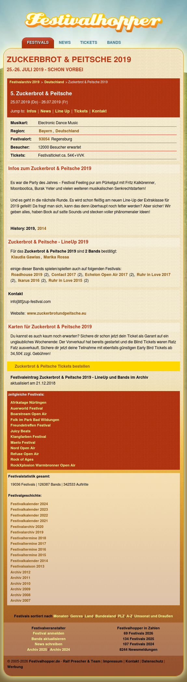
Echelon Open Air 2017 (106, 275)
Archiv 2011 (20, 578)
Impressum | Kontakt (121, 661)
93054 (44, 139)
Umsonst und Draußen (153, 616)
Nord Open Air (22, 448)
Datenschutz (152, 661)
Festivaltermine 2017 (28, 543)
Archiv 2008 (20, 595)
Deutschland (54, 82)
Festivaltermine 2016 (28, 549)
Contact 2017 (63, 275)
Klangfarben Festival (28, 437)
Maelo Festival (22, 442)
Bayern (45, 131)
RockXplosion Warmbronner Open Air (42, 465)
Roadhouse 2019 (26, 275)
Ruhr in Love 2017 (153, 275)
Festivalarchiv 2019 (24, 82)
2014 (41, 228)
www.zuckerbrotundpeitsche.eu (56, 313)
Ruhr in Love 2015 (65, 280)
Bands (114, 43)
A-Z (129, 616)
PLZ (121, 616)
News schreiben (48, 644)
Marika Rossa (56, 257)
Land (89, 616)
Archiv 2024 (60, 649)
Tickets (88, 43)
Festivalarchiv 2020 (26, 527)
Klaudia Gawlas (25, 257)
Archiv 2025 (37, 649)
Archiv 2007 (20, 600)
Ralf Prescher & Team (81, 661)
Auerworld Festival (26, 408)
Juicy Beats (20, 431)
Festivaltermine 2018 (28, 538)
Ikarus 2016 (28, 280)
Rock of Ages (21, 459)
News (65, 43)
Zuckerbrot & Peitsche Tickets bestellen (52, 366)
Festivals (38, 43)
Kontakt (99, 111)
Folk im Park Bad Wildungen (34, 420)
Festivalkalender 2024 (29, 504)
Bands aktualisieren (49, 639)
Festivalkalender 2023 (29, 509)
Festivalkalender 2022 (29, 515)
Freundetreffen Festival (30, 425)
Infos (31, 111)
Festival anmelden (48, 633)
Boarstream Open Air (28, 414)
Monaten (60, 616)
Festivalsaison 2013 (27, 566)
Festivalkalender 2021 (29, 521)
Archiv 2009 (20, 589)
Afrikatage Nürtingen (28, 402)
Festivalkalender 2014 (29, 561)
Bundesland (105, 616)
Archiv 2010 (20, 583)
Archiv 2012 (20, 572)
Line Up (62, 111)
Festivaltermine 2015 (28, 555)
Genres (76, 616)
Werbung (15, 667)
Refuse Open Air (24, 454)
